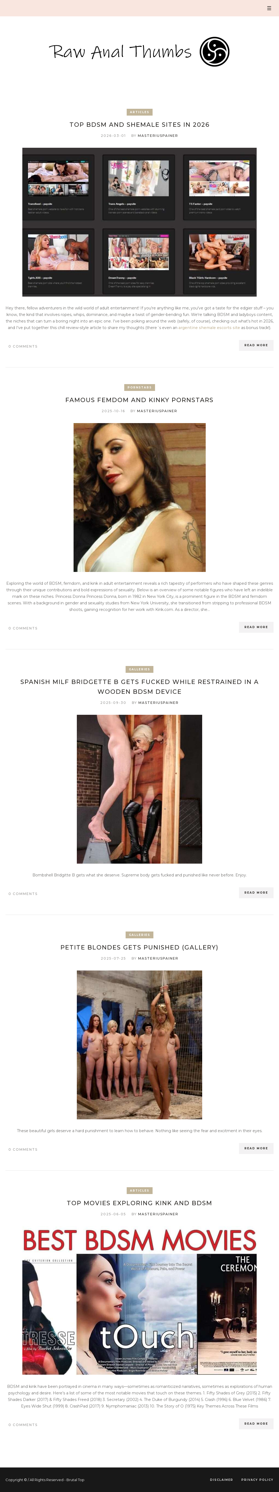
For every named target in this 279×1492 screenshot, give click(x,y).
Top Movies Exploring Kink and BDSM (139, 1203)
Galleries (139, 669)
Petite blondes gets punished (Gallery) (139, 947)
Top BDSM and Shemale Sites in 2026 (139, 124)
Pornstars (140, 387)
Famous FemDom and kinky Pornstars (139, 400)
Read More (256, 345)
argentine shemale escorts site (209, 327)
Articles (139, 112)
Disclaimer (221, 1480)
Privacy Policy (257, 1480)
